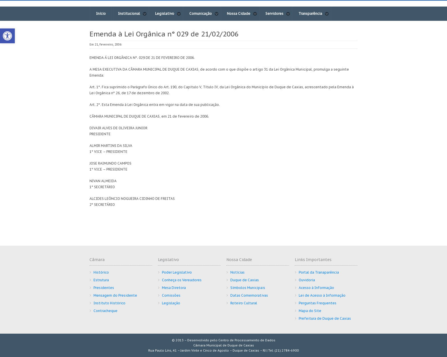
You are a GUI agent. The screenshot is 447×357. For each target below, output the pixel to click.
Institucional (132, 13)
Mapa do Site (310, 311)
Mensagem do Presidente (115, 295)
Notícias (237, 272)
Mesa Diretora (174, 288)
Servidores (277, 13)
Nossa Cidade (242, 13)
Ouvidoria (307, 280)
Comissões (171, 295)
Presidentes (104, 288)
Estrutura (101, 280)
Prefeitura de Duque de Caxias (325, 318)
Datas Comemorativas (249, 295)
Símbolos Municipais (247, 288)
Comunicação (204, 13)
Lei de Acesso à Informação (322, 295)
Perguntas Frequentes (317, 303)
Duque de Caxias (244, 280)
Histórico (101, 272)
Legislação (171, 303)
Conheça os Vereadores (182, 280)
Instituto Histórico (109, 303)
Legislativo (168, 13)
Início (101, 13)
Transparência (313, 13)
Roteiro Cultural (243, 303)
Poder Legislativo (177, 272)
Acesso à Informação (316, 288)
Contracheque (105, 311)
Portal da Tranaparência (319, 272)
